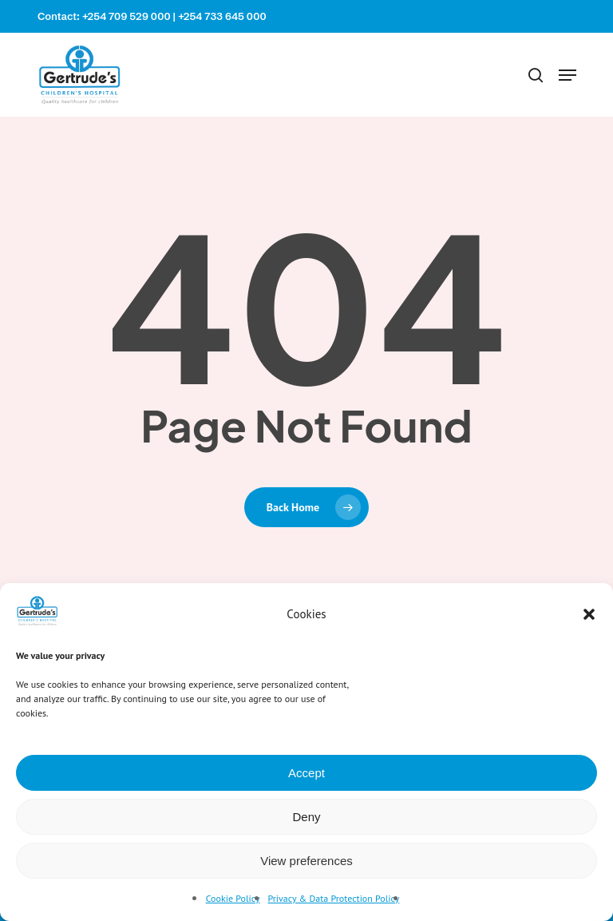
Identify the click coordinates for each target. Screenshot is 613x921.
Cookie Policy (233, 898)
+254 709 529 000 (126, 16)
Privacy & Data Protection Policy (334, 898)
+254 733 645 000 (222, 16)
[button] (589, 614)
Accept (306, 773)
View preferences (306, 860)
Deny (306, 817)
